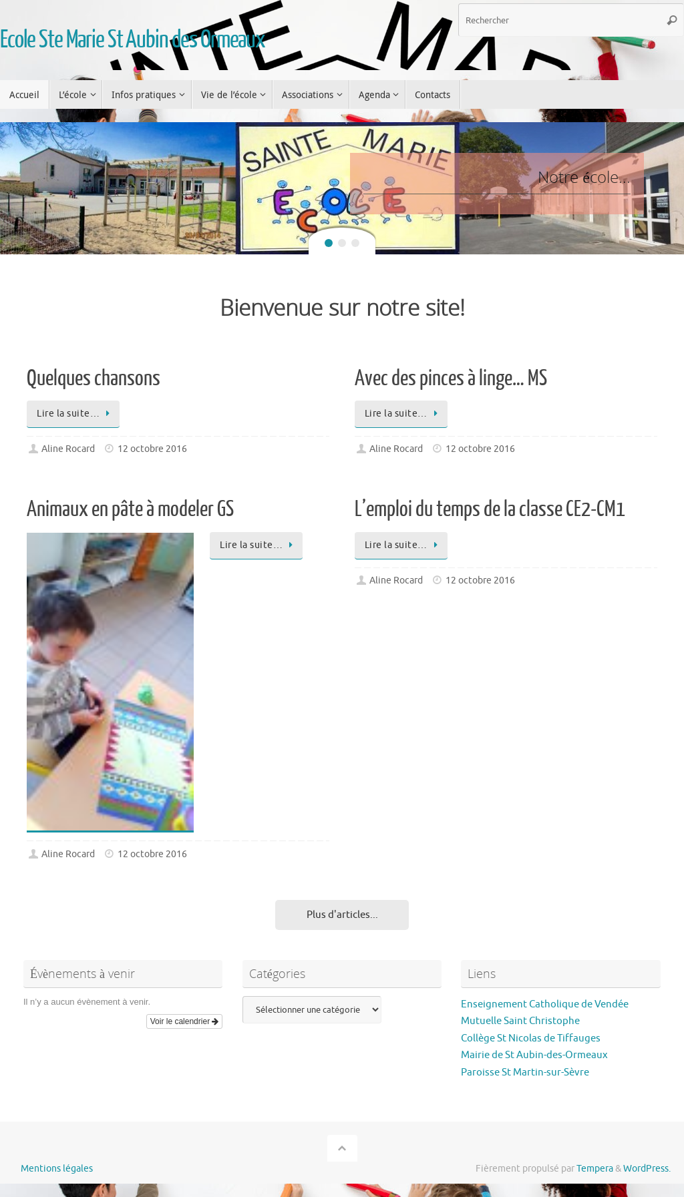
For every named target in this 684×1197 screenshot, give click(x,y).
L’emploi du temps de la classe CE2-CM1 (490, 509)
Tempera (594, 1168)
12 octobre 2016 (152, 449)
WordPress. (647, 1168)
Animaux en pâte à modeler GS (130, 509)
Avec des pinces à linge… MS (451, 379)
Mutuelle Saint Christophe (520, 1021)
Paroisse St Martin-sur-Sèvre (525, 1072)
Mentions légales (57, 1168)
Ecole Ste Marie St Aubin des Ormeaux (132, 40)
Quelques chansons (93, 379)
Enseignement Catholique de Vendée (545, 1004)
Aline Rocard (68, 449)
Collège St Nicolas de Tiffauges (531, 1038)
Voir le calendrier (184, 1021)
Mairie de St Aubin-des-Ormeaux (534, 1055)
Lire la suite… (75, 413)
